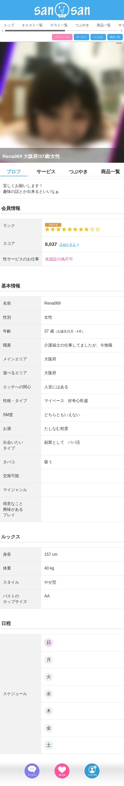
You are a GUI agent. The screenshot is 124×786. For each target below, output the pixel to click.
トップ (9, 25)
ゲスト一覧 (59, 25)
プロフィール (62, 37)
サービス (81, 37)
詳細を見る (69, 245)
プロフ (13, 171)
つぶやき (82, 25)
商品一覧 (104, 25)
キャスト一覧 (32, 25)
